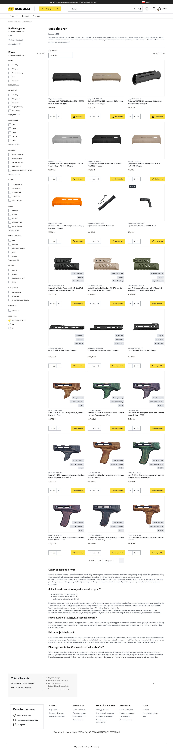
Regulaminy (53, 710)
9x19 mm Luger (17, 200)
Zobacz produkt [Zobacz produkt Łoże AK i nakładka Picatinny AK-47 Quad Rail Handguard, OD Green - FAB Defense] (157, 304)
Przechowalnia (78, 720)
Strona (155, 53)
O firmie (146, 710)
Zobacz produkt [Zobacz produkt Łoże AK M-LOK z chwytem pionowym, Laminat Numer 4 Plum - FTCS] (78, 553)
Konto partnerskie (126, 710)
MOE (13, 252)
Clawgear (15, 81)
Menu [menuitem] (14, 16)
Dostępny (15, 296)
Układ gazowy (16, 166)
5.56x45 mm (16, 192)
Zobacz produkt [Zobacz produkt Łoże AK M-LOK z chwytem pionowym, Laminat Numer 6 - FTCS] (157, 553)
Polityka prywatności (127, 713)
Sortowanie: (52, 50)
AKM (13, 125)
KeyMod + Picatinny (18, 248)
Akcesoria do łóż (14, 44)
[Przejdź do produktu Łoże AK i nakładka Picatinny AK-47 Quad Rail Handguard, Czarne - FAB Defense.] (66, 265)
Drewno (14, 218)
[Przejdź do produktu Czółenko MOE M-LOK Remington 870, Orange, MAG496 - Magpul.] (66, 202)
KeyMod (15, 244)
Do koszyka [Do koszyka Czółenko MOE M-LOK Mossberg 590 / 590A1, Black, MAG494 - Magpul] (157, 117)
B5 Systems (16, 69)
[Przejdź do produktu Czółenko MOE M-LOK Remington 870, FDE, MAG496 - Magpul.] (146, 140)
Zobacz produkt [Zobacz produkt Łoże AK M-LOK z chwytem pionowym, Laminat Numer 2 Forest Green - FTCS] (117, 428)
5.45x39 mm (16, 188)
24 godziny (16, 310)
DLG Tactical (16, 111)
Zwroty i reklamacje (56, 713)
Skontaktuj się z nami (50, 9)
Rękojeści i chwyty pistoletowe (22, 170)
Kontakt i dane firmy (150, 713)
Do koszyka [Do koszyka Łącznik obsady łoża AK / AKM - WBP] (157, 241)
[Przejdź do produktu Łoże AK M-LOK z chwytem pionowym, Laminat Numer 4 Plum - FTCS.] (66, 514)
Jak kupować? (125, 716)
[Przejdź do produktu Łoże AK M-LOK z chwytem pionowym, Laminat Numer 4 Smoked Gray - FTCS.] (106, 514)
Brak (13, 240)
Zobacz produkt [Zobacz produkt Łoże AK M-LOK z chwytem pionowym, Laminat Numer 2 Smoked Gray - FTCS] (78, 491)
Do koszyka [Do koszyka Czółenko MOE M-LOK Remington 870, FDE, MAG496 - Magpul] (157, 179)
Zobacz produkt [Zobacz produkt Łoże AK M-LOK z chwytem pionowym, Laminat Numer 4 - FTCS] (117, 491)
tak (13, 324)
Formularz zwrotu (79, 713)
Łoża (10, 36)
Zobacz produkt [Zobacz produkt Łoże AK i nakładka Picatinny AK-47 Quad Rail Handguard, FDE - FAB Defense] (117, 304)
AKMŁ (14, 129)
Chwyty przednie (17, 154)
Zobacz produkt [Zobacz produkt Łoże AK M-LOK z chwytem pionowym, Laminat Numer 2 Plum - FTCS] (157, 428)
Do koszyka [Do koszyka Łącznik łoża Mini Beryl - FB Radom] (117, 241)
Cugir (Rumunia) (17, 107)
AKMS (14, 133)
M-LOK (14, 256)
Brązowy (15, 210)
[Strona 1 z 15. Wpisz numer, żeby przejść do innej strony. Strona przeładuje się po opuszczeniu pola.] (160, 53)
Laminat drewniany (18, 278)
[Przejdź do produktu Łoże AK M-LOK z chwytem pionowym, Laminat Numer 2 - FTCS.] (66, 389)
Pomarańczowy (17, 226)
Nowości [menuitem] (25, 16)
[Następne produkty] (110, 560)
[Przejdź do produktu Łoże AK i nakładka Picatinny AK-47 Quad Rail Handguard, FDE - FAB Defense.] (106, 265)
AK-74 (14, 140)
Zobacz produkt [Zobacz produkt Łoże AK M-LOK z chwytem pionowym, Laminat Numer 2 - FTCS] (78, 428)
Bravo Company (17, 73)
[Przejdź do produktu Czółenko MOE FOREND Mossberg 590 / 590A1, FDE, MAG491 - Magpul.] (106, 78)
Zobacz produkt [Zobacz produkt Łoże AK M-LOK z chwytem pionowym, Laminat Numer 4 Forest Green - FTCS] (157, 491)
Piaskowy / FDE (17, 222)
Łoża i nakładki (17, 158)
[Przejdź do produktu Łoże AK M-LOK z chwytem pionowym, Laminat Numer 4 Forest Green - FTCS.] (146, 452)
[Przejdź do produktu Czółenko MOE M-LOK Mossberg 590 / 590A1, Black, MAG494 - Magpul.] (146, 78)
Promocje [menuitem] (36, 16)
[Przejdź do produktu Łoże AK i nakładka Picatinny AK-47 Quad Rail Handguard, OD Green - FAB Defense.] (146, 265)
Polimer (14, 270)
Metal (14, 282)
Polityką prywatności (129, 690)
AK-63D (14, 137)
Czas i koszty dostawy (104, 716)
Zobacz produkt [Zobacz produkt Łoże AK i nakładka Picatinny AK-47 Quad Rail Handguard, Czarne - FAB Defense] (78, 304)
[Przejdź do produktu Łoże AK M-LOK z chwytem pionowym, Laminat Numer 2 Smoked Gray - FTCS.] (66, 452)
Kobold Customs (14, 22)
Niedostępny (16, 292)
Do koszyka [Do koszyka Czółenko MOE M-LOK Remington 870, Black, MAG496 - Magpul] (117, 179)
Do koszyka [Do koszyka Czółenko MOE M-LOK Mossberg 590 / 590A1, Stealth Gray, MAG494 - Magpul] (78, 179)
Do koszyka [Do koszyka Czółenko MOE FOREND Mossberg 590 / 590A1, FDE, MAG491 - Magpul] (117, 117)
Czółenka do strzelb (15, 40)
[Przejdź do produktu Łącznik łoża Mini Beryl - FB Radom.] (106, 202)
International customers (105, 713)
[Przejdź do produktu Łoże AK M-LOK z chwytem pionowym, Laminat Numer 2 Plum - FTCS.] (146, 389)
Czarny (14, 214)
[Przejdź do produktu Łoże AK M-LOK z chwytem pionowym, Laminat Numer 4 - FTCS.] (106, 452)
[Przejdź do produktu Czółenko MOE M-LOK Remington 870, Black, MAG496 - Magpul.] (106, 140)
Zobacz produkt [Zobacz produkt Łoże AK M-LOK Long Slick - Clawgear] (78, 366)
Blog (144, 716)
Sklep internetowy (86, 747)
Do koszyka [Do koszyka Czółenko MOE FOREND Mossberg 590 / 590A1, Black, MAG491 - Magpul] (78, 117)
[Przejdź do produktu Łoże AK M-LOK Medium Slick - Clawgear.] (106, 327)
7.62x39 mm (16, 196)
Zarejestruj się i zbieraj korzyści (22, 683)
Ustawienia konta (79, 716)
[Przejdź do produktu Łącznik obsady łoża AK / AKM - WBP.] (146, 202)
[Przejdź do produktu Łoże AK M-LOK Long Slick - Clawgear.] (66, 327)
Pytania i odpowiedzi (57, 716)
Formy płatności (102, 710)
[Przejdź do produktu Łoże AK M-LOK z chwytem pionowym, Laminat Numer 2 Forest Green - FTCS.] (106, 389)
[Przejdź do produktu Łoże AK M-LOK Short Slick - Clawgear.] (146, 327)
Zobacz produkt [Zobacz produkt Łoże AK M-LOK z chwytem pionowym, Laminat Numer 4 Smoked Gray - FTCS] (117, 553)
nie (13, 328)
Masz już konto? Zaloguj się (21, 687)
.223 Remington (17, 184)
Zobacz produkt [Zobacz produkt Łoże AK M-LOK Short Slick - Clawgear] (157, 366)
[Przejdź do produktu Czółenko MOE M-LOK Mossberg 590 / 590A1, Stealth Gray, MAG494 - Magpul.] (66, 140)
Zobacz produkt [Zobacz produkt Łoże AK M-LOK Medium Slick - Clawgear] (117, 366)
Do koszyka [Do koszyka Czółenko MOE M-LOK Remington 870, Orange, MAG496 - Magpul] (78, 241)
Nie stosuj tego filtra (18, 320)
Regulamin (113, 688)
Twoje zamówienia (79, 710)
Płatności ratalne (126, 720)
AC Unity (15, 65)
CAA (13, 77)
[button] (140, 9)
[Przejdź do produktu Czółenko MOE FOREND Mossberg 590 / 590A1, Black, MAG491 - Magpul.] (66, 78)
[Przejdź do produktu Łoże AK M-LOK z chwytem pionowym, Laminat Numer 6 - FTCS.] (146, 514)
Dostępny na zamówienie (20, 300)
